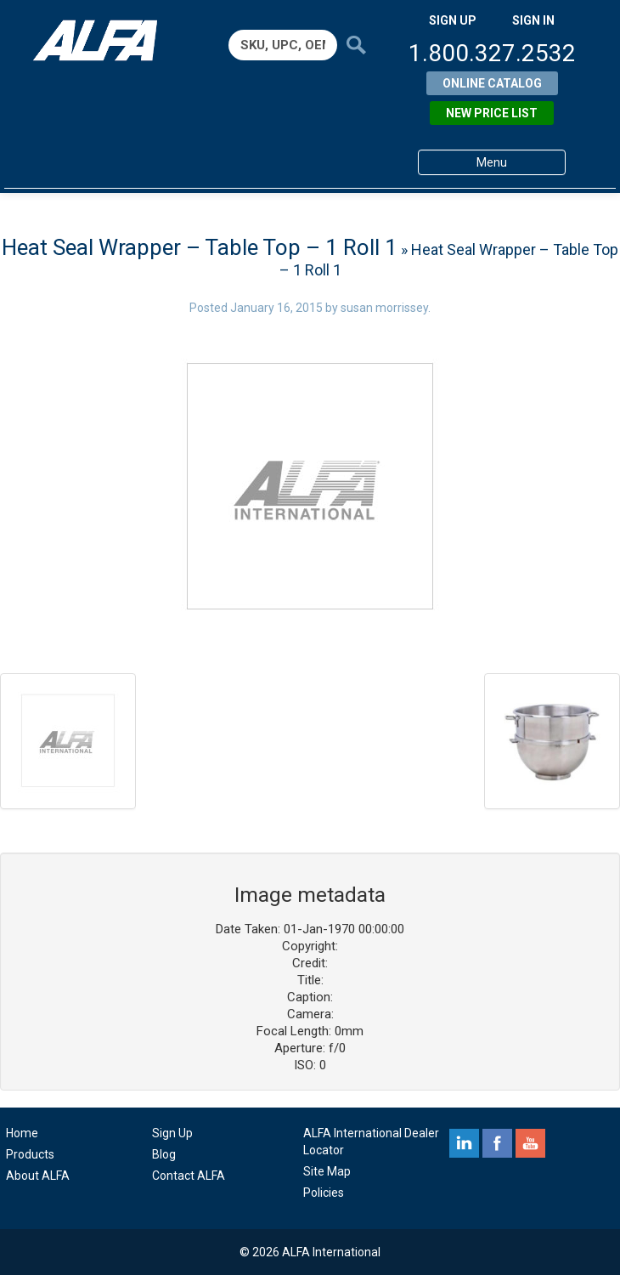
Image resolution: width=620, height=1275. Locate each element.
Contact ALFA (188, 1175)
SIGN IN (533, 20)
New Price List (492, 113)
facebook (497, 1143)
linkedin (464, 1143)
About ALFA (38, 1175)
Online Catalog (492, 83)
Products (30, 1154)
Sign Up (172, 1133)
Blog (164, 1154)
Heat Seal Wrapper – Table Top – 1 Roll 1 (199, 247)
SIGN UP (452, 20)
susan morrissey (384, 307)
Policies (323, 1192)
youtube (530, 1143)
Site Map (327, 1171)
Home (22, 1133)
